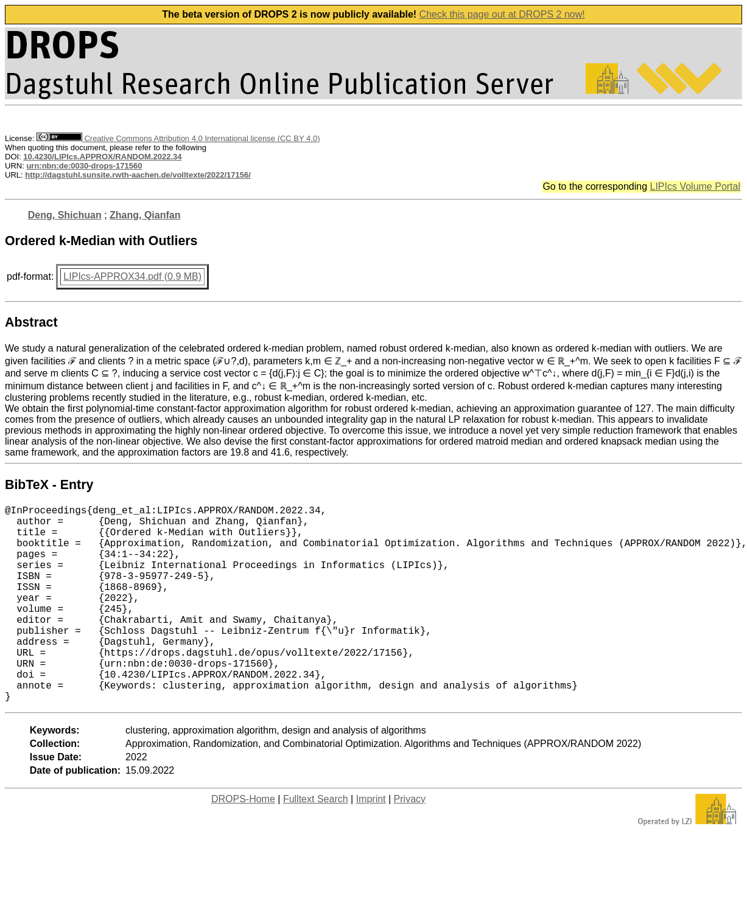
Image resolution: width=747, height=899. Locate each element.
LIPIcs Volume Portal (695, 186)
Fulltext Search (315, 843)
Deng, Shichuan (65, 215)
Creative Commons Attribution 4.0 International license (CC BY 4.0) (178, 138)
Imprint (371, 843)
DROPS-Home (243, 843)
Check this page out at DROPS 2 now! (502, 14)
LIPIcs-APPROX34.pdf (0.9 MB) (132, 276)
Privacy (410, 843)
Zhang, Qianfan (145, 215)
